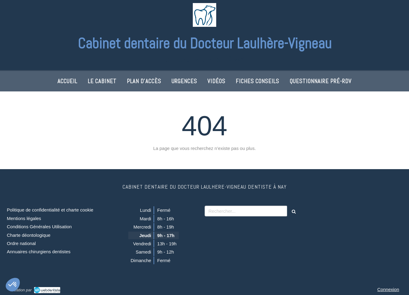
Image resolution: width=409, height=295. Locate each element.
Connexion (388, 289)
